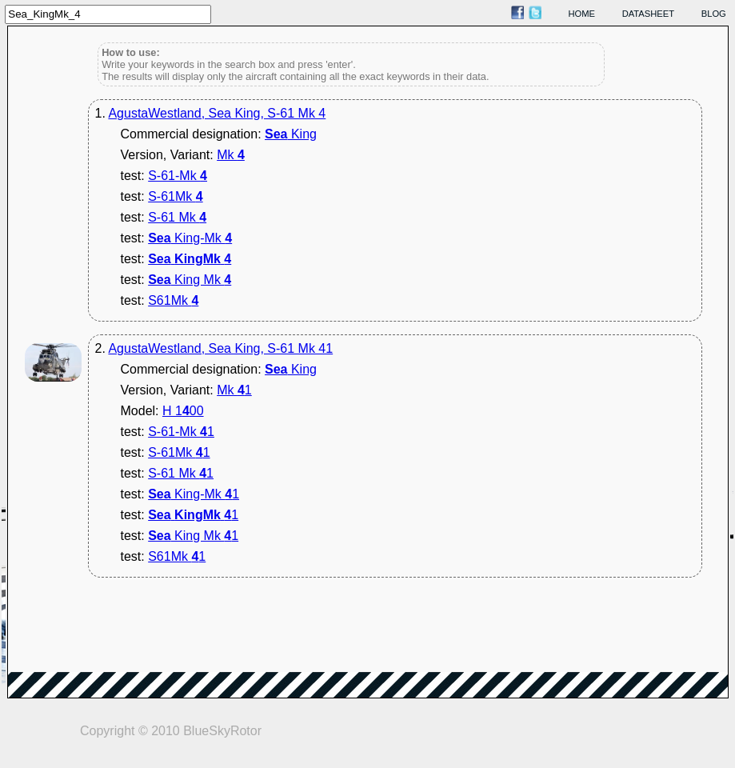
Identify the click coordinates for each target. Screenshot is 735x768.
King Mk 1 (193, 535)
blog (713, 13)
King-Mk (190, 238)
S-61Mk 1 (179, 452)
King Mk (189, 279)
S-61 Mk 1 (181, 473)
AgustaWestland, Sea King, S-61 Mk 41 (220, 348)
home (582, 13)
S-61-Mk (177, 175)
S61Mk (173, 300)
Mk (231, 155)
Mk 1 (234, 390)
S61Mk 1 (177, 556)
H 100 (183, 411)
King (291, 134)
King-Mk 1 (193, 494)
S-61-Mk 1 (181, 431)
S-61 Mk (177, 217)
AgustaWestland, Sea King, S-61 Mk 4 (217, 113)
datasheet (648, 13)
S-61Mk (175, 196)
